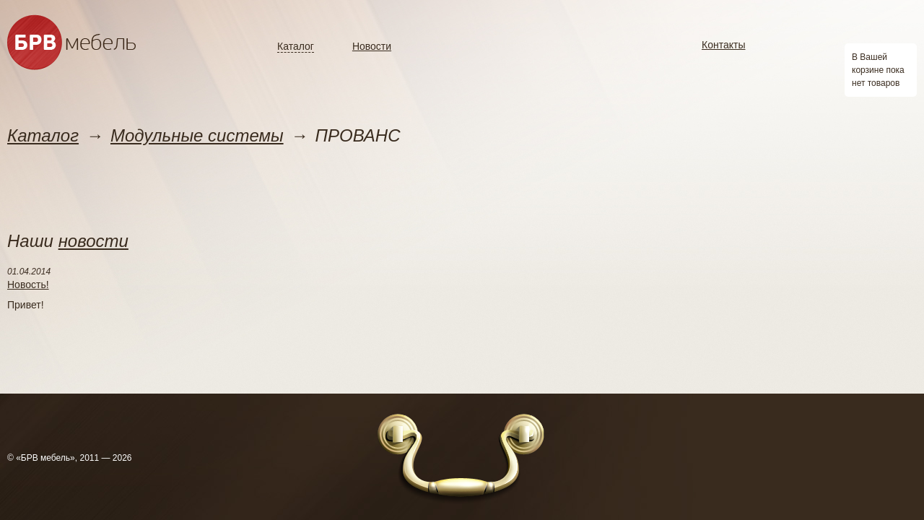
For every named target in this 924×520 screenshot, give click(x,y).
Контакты (723, 45)
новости (93, 241)
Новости (371, 46)
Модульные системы (197, 135)
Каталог (295, 46)
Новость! (28, 284)
